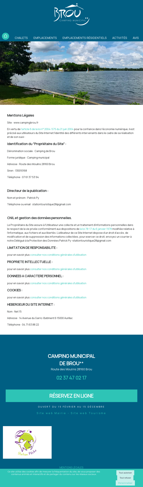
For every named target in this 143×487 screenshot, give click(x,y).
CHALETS (21, 38)
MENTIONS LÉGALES (71, 467)
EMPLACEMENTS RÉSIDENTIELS (84, 38)
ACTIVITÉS (119, 38)
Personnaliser (125, 483)
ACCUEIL (5, 36)
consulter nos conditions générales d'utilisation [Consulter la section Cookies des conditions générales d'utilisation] (58, 297)
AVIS (136, 38)
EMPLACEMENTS (45, 38)
